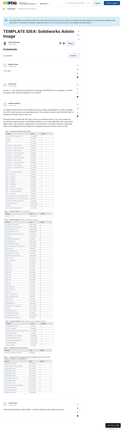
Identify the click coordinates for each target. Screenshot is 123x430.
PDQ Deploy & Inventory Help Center (4, 9)
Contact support (112, 3)
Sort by (73, 56)
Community (11, 9)
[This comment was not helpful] (77, 73)
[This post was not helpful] (78, 39)
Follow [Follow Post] (70, 43)
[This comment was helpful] (77, 65)
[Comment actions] (77, 77)
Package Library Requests (27, 9)
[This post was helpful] (78, 31)
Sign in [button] (98, 3)
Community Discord (59, 23)
